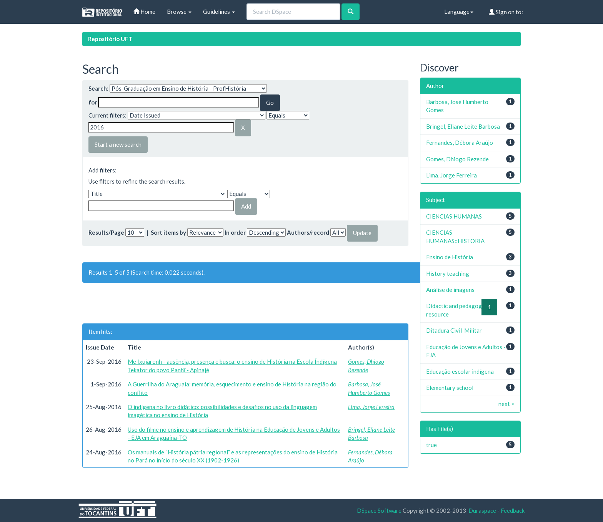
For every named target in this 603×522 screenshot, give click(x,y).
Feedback (513, 510)
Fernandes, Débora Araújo (459, 142)
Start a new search (118, 144)
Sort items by (168, 232)
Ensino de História (449, 257)
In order (235, 232)
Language (458, 11)
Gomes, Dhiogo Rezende (457, 159)
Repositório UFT (110, 38)
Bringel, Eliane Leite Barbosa (463, 126)
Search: (98, 88)
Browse (179, 11)
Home (144, 11)
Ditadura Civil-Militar (454, 330)
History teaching (447, 273)
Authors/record (308, 232)
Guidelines (219, 11)
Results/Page (106, 232)
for (92, 102)
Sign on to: (506, 11)
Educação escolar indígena (460, 371)
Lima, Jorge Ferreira (371, 406)
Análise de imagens (450, 289)
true (431, 444)
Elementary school (449, 387)
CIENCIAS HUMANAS (454, 216)
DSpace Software (379, 510)
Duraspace (482, 510)
